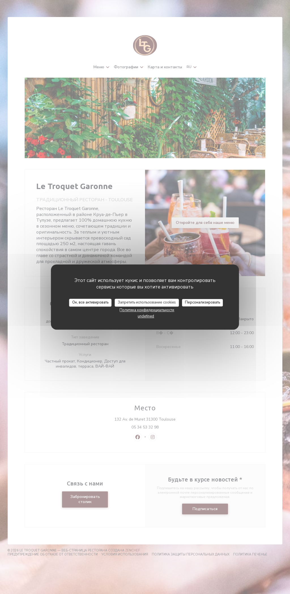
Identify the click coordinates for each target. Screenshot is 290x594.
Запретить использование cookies (147, 302)
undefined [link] (146, 316)
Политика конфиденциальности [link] (147, 310)
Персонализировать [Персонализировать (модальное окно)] (202, 302)
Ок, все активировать (90, 302)
